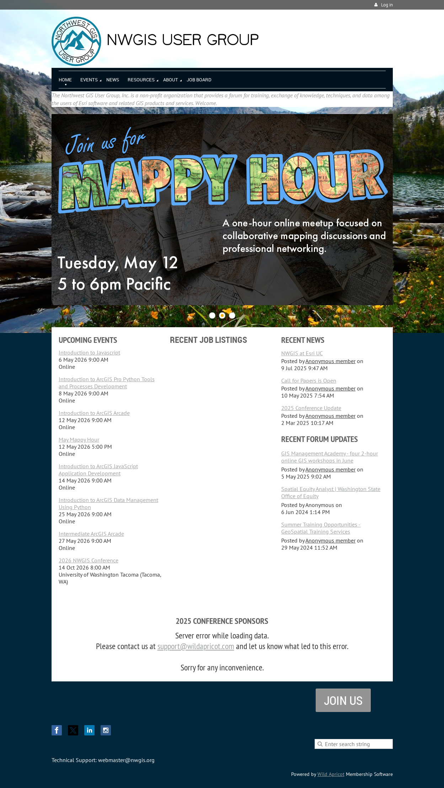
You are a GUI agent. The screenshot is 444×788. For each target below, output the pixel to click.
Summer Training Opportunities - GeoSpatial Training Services (320, 528)
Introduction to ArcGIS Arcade (94, 412)
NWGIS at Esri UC (302, 353)
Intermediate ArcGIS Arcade (91, 533)
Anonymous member (330, 361)
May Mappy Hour (79, 439)
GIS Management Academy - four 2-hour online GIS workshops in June (329, 457)
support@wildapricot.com (195, 646)
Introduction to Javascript (89, 352)
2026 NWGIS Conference (88, 560)
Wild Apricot (330, 774)
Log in (387, 5)
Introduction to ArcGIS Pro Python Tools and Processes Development (107, 383)
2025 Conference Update (311, 407)
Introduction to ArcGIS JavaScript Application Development (98, 470)
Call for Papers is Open (308, 380)
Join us (343, 700)
